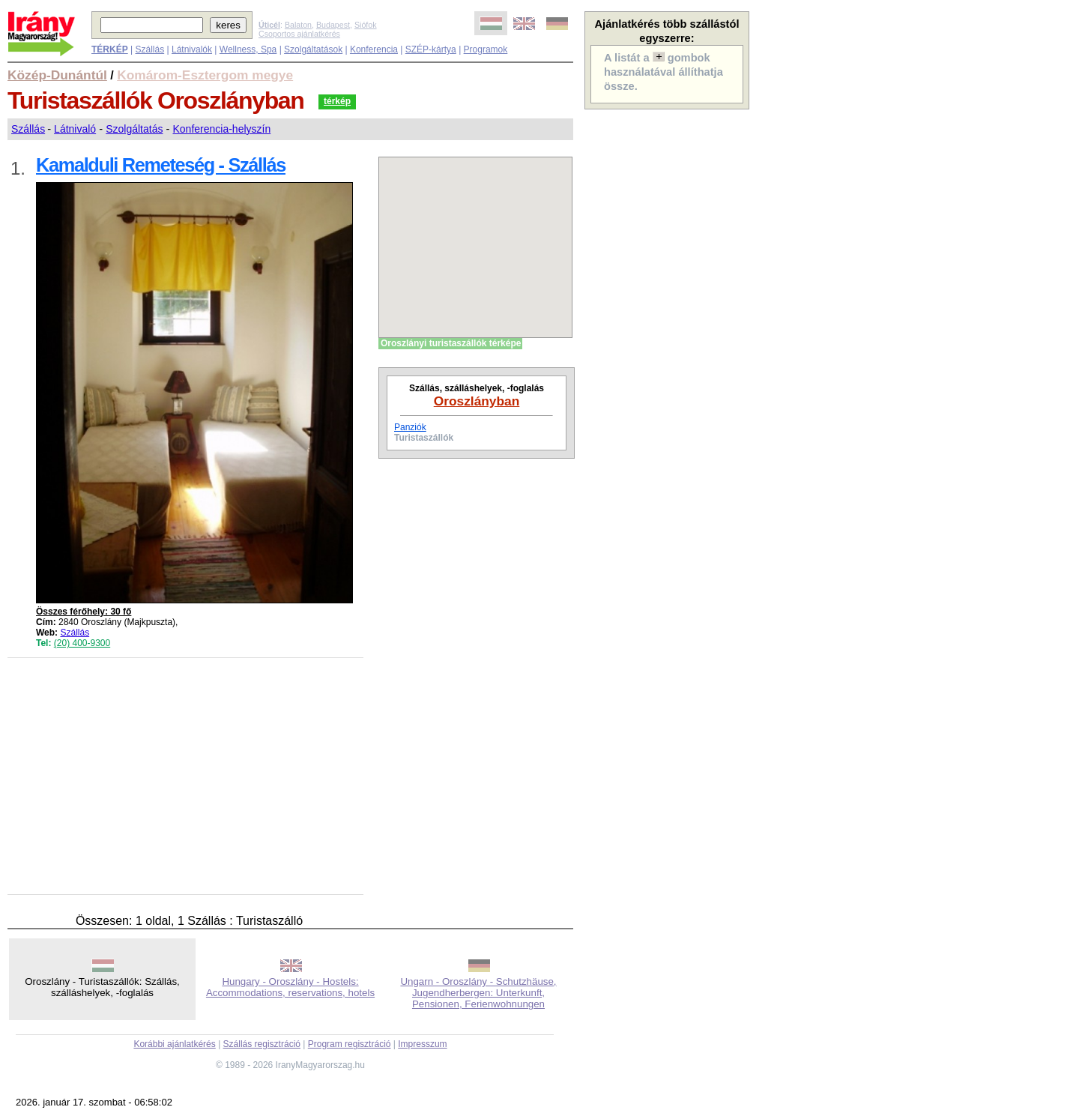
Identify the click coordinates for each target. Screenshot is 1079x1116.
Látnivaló (75, 129)
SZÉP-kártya (430, 49)
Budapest (333, 24)
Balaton (298, 24)
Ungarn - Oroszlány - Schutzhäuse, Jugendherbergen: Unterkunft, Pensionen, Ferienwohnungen (478, 993)
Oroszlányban (477, 400)
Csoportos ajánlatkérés (299, 33)
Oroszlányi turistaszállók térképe (451, 343)
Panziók (410, 427)
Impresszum (422, 1044)
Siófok (365, 24)
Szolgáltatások (313, 49)
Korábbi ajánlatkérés (174, 1044)
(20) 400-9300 (82, 643)
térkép (337, 101)
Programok (486, 49)
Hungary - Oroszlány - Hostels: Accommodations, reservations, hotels (290, 987)
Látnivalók (192, 49)
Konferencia (374, 49)
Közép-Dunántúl (57, 74)
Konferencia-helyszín (221, 129)
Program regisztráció (349, 1044)
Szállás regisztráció (261, 1044)
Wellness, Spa (248, 49)
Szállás (149, 49)
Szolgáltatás (134, 129)
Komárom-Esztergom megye (205, 74)
